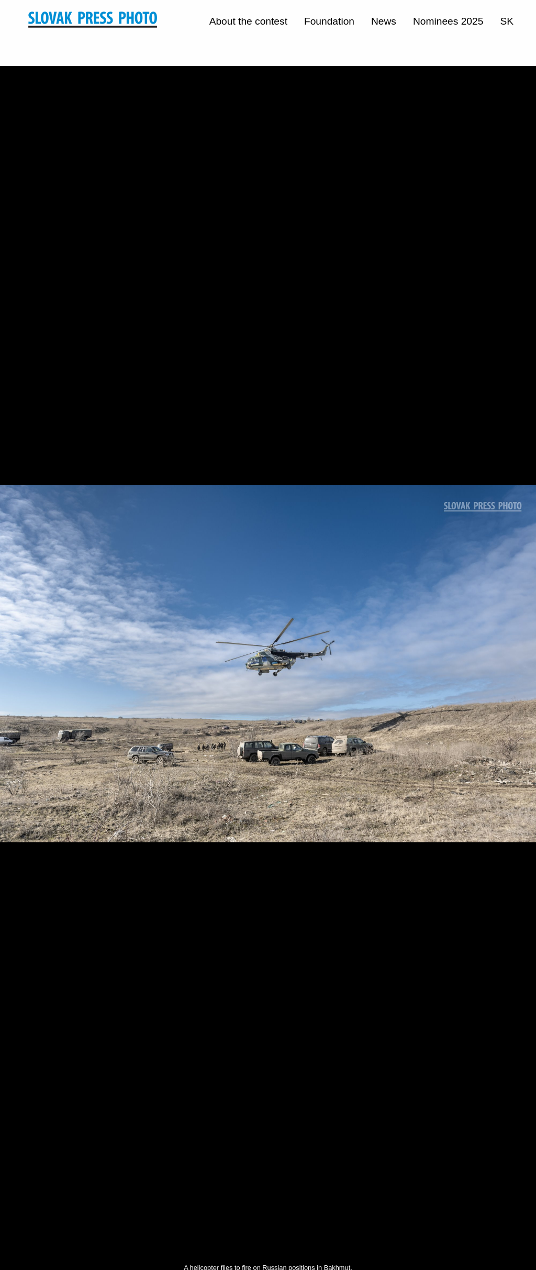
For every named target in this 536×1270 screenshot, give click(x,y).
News (383, 21)
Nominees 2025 (448, 21)
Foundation (329, 21)
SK (506, 21)
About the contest (248, 21)
